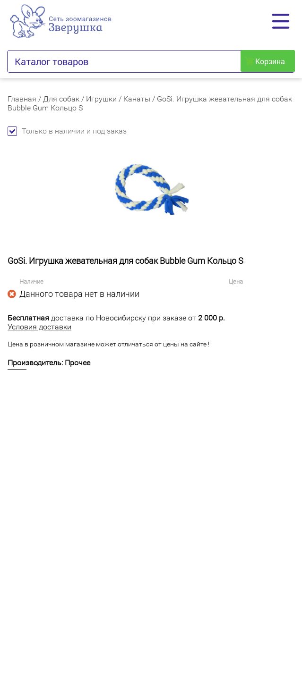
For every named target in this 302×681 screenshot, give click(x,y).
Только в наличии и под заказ (67, 130)
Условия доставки (39, 326)
